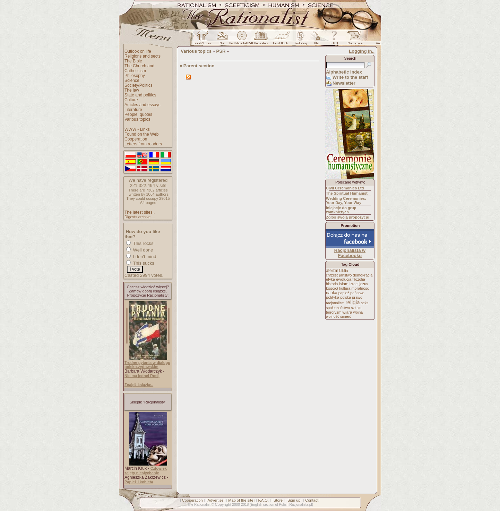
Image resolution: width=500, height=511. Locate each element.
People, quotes (138, 114)
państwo (357, 293)
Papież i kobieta (138, 482)
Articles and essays (142, 104)
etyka (330, 279)
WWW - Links (137, 129)
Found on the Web (141, 134)
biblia (343, 271)
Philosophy (134, 75)
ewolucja (343, 279)
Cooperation (135, 139)
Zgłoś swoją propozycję (347, 217)
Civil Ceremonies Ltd (345, 188)
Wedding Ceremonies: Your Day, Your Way (346, 200)
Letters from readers (143, 144)
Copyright (223, 504)
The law (131, 90)
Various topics (137, 119)
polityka (332, 297)
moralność (360, 288)
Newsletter (344, 83)
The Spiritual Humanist (347, 193)
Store (278, 500)
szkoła (356, 308)
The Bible (133, 61)
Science (131, 80)
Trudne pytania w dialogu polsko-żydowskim (147, 364)
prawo (357, 297)
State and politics (140, 95)
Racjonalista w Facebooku (349, 253)
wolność (332, 316)
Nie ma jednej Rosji (142, 376)
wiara (347, 312)
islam (343, 283)
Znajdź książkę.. (138, 385)
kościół (332, 288)
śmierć (345, 316)
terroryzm (333, 312)
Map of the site (240, 500)
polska (345, 297)
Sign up (293, 500)
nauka (331, 292)
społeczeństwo (338, 308)
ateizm (332, 270)
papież (343, 293)
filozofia (358, 279)
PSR (221, 51)
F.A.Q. (263, 500)
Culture (131, 99)
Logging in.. (361, 51)
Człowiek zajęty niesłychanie (145, 470)
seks (365, 303)
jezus (364, 284)
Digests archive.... (139, 217)
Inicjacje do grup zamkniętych (341, 210)
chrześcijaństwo (339, 275)
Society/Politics (138, 85)
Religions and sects (142, 56)
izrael (354, 284)
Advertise (216, 500)
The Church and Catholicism (139, 68)
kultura (344, 288)
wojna (358, 312)
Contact (311, 500)
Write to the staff (350, 77)
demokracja (362, 275)
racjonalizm (335, 303)
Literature (133, 109)
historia (332, 284)
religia (352, 302)
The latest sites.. (139, 212)
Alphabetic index (344, 72)
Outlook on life (137, 51)
